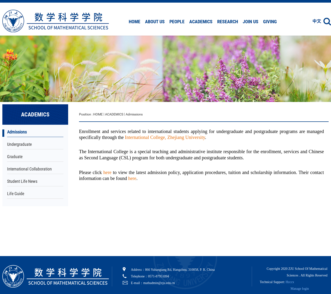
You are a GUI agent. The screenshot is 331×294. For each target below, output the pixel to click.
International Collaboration (29, 168)
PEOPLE (177, 21)
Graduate (14, 156)
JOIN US (250, 21)
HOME (134, 21)
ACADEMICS (200, 21)
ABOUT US (155, 21)
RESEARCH (227, 21)
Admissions (17, 131)
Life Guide (15, 193)
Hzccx (290, 282)
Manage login (300, 288)
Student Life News (22, 181)
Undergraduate (19, 144)
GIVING (270, 21)
